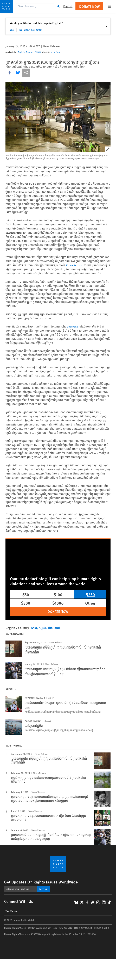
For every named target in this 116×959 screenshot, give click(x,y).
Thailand (54, 627)
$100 (58, 594)
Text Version (11, 911)
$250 (90, 594)
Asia (34, 627)
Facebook (72, 326)
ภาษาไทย (55, 52)
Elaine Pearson (74, 265)
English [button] (67, 6)
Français (29, 52)
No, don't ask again (30, 30)
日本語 (38, 52)
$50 (25, 594)
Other (90, 603)
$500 (25, 603)
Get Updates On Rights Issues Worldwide (41, 882)
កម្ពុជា (42, 627)
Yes (12, 30)
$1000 (58, 603)
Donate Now (89, 6)
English (21, 52)
